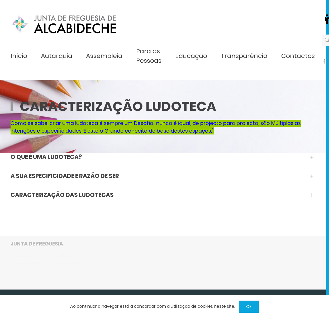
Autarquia (56, 55)
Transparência (244, 55)
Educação (191, 55)
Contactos (298, 55)
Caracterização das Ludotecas (62, 195)
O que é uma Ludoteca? (46, 157)
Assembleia (104, 55)
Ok (248, 306)
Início (19, 55)
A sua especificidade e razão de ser (65, 176)
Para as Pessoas (148, 56)
